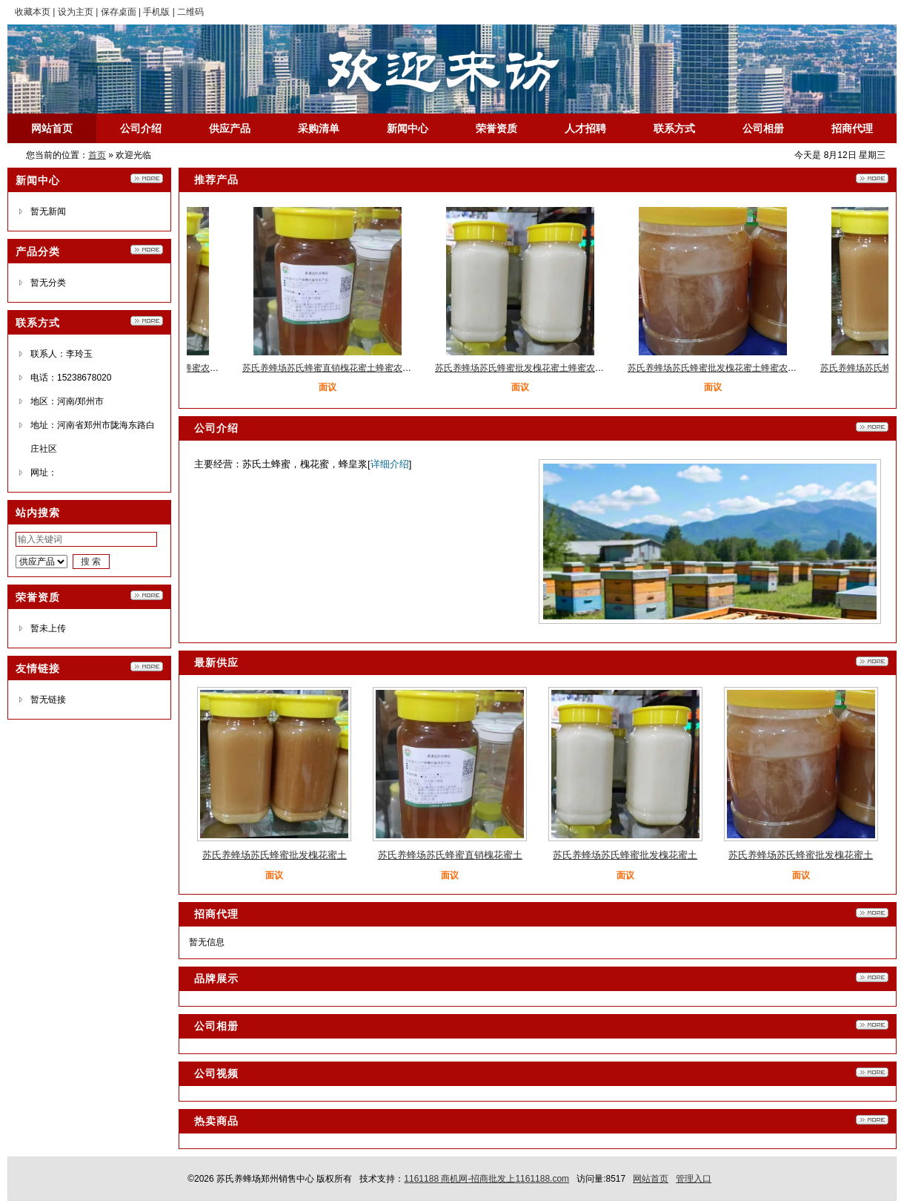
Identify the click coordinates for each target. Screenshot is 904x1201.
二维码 (190, 12)
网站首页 (650, 1179)
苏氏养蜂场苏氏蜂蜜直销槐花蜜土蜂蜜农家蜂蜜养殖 (348, 368)
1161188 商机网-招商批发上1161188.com (486, 1179)
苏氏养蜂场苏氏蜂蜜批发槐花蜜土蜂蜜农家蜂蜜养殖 (541, 368)
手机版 (156, 12)
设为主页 (75, 12)
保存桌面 (118, 12)
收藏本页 (32, 12)
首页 (97, 155)
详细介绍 (389, 464)
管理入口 (693, 1179)
